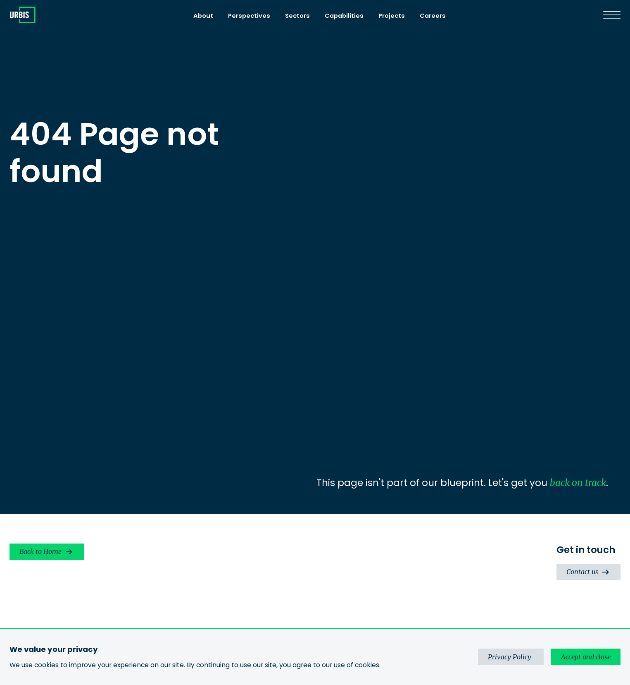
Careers (433, 16)
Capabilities (344, 16)
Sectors (297, 16)
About (203, 16)
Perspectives (249, 16)
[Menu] (611, 15)
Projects (391, 16)
